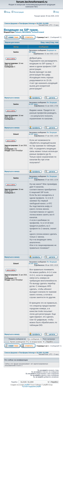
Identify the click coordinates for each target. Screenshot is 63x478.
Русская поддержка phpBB (31, 386)
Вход (7, 12)
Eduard (18, 32)
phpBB (26, 385)
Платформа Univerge (27, 23)
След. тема (54, 42)
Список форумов (11, 23)
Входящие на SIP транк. (21, 29)
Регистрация (18, 12)
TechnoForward (38, 32)
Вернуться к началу (12, 98)
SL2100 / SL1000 (42, 23)
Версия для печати (12, 42)
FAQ (56, 12)
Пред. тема (45, 42)
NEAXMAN (26, 32)
